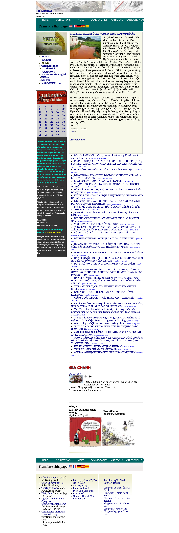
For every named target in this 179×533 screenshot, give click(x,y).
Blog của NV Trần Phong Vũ (117, 505)
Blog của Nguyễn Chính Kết (116, 512)
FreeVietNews (77, 139)
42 (46, 131)
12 (46, 112)
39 (57, 128)
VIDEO (81, 20)
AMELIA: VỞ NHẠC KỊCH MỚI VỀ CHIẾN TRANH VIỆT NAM (104, 352)
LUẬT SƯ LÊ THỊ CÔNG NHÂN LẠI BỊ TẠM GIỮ (98, 181)
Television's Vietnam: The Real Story (53, 513)
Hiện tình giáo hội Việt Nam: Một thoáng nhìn (99, 323)
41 (40, 131)
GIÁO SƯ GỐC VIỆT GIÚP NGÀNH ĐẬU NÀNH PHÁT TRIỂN (104, 297)
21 (40, 118)
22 (45, 118)
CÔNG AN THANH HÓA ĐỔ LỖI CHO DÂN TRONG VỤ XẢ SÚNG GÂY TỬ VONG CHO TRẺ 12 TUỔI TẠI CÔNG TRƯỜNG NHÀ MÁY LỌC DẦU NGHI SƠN (106, 272)
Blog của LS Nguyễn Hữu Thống (117, 499)
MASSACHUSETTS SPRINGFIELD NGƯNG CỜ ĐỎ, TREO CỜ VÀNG (108, 252)
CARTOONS (117, 20)
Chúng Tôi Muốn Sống (53, 504)
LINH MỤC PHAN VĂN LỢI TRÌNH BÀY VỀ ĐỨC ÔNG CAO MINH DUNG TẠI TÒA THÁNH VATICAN (105, 202)
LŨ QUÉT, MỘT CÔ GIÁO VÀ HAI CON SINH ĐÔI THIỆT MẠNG (105, 232)
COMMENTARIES (99, 20)
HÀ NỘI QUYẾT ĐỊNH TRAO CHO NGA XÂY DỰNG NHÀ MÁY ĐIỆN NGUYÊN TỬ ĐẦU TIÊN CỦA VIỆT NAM (107, 259)
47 (46, 134)
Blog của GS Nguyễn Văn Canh (117, 489)
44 (57, 131)
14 (57, 112)
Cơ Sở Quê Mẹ (80, 485)
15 (63, 112)
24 (57, 118)
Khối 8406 (78, 493)
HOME (45, 20)
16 (40, 115)
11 (40, 112)
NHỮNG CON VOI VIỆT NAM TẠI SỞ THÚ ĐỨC (98, 346)
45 (63, 131)
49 (57, 134)
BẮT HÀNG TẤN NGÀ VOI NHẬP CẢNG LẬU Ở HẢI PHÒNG (104, 238)
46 (40, 134)
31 (40, 125)
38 (51, 128)
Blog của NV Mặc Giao (115, 508)
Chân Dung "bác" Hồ (52, 483)
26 (40, 122)
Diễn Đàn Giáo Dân (83, 490)
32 (46, 125)
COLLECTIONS (63, 20)
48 (51, 134)
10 (63, 109)
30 (63, 122)
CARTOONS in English (135, 20)
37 (46, 128)
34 (57, 125)
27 (46, 122)
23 (51, 118)
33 (51, 125)
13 (52, 112)
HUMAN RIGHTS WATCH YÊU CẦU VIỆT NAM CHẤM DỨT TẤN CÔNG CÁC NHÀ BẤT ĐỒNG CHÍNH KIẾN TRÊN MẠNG (105, 245)
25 (63, 118)
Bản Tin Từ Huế (112, 483)
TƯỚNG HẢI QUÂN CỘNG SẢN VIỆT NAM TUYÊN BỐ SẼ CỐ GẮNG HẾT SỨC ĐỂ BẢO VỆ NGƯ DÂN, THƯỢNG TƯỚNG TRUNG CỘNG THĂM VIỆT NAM (107, 340)
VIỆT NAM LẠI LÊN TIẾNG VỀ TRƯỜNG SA (96, 224)
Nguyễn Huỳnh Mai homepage (83, 497)
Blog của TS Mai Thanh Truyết (116, 494)
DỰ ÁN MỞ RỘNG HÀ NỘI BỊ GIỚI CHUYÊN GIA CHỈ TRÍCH (104, 263)
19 (57, 115)
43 (51, 131)
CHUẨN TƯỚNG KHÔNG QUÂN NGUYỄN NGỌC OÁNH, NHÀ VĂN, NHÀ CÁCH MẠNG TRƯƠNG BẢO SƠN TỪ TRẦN (107, 305)
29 (57, 122)
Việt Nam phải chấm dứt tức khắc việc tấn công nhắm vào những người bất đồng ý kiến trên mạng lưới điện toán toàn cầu (105, 310)
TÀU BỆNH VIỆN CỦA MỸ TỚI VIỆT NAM (95, 349)
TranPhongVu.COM (114, 480)
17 (46, 115)
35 (63, 125)
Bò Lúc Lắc (75, 373)
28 (51, 122)
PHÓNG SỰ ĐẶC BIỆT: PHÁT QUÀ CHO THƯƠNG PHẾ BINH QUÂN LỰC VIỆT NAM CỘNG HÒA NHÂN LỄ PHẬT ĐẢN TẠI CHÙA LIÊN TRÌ (106, 162)
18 (52, 115)
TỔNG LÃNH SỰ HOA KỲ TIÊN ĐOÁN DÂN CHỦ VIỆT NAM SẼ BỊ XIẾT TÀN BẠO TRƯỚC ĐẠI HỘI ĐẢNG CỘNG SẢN (105, 228)
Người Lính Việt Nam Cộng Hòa (52, 500)
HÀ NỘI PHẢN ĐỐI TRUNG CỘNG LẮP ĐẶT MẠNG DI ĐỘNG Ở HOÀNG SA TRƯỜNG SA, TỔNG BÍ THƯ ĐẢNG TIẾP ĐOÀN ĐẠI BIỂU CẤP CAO (106, 281)
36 (40, 128)
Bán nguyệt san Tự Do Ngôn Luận (85, 481)
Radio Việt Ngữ (81, 488)
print (73, 132)
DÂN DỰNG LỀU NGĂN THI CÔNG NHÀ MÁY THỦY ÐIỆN (103, 169)
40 (63, 128)
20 (63, 115)
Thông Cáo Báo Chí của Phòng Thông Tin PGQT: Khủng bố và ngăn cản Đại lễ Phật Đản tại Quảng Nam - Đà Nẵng (105, 319)
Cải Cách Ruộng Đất (51, 477)
